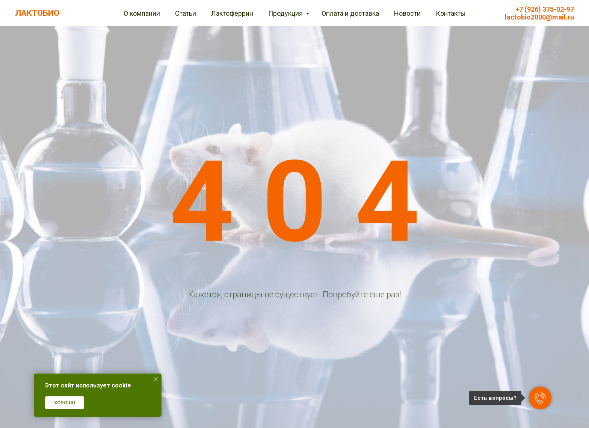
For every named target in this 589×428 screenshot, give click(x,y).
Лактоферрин (232, 13)
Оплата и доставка (350, 13)
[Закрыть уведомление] (156, 379)
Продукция (286, 13)
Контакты (451, 13)
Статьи (185, 13)
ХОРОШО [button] (64, 402)
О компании (142, 13)
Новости (407, 13)
